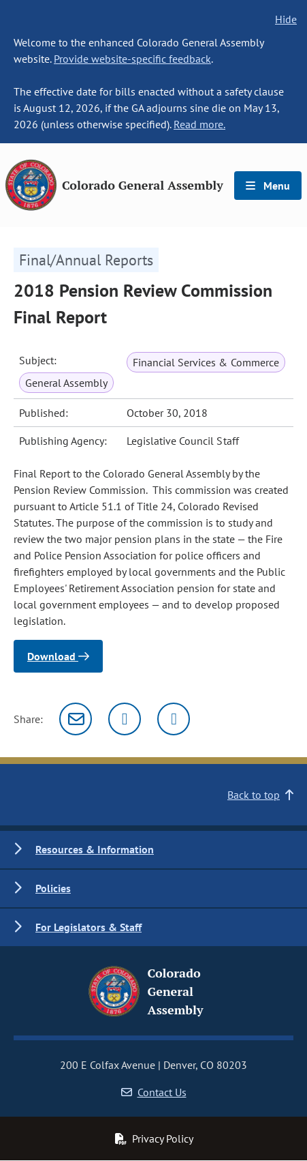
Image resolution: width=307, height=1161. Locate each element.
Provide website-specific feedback (132, 58)
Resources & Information (94, 849)
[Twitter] (124, 719)
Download (58, 656)
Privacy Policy (153, 1138)
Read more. (199, 124)
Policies (53, 888)
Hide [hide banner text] (286, 19)
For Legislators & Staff (88, 927)
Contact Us (154, 1092)
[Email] (75, 719)
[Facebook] (173, 719)
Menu (268, 185)
